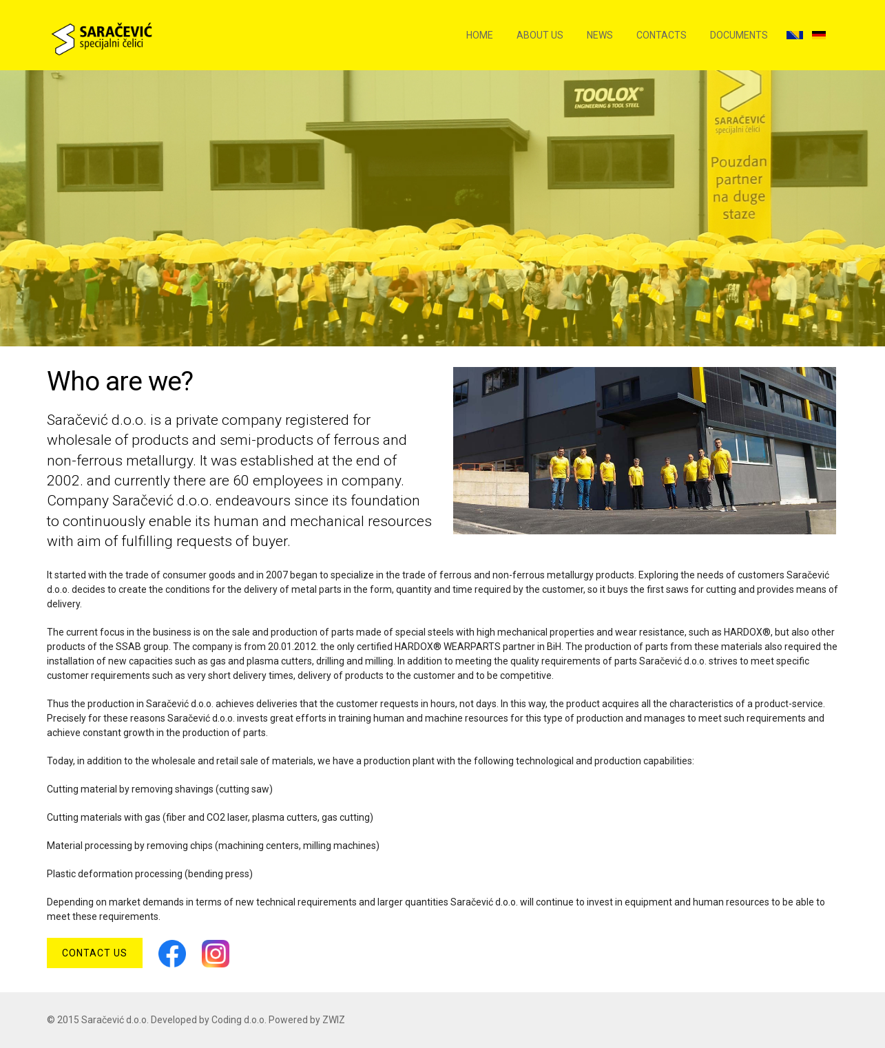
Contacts (661, 35)
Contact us (94, 952)
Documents (739, 35)
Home (479, 35)
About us (540, 35)
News (600, 35)
